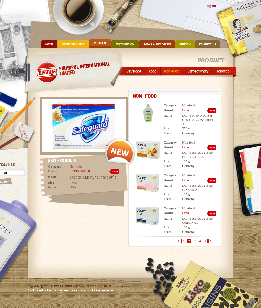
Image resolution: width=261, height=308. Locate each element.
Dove (185, 110)
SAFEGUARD (80, 171)
